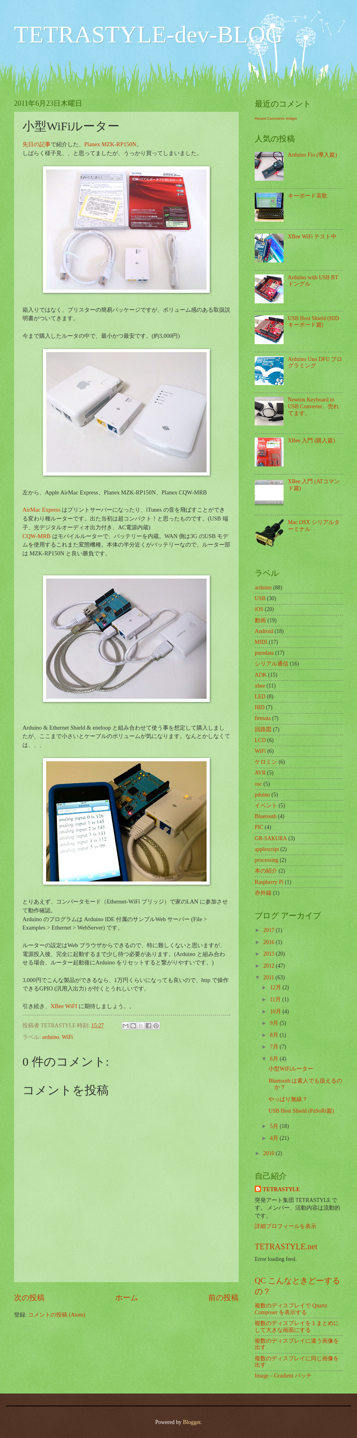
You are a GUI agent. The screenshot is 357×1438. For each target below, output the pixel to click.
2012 (269, 966)
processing (266, 860)
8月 (275, 1035)
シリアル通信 (271, 664)
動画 (260, 620)
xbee (260, 686)
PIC (259, 827)
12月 (276, 987)
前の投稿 (223, 1297)
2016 (269, 942)
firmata (263, 718)
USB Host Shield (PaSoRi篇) (301, 1111)
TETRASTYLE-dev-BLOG (148, 34)
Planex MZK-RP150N (110, 144)
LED (260, 697)
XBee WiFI (64, 1006)
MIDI (261, 642)
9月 (275, 1023)
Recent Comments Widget (276, 119)
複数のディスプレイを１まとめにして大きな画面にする (297, 1326)
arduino (50, 1037)
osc (258, 784)
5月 (275, 1126)
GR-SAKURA (271, 838)
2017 (269, 930)
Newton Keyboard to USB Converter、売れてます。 (313, 406)
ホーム (126, 1297)
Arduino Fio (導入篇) (312, 155)
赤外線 (263, 893)
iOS (259, 609)
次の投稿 (29, 1297)
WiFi (67, 1037)
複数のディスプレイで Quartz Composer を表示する (291, 1309)
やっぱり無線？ (288, 1099)
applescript (267, 849)
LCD (260, 740)
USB (260, 598)
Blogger (192, 1422)
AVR (260, 773)
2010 (269, 1153)
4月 (275, 1138)
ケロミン (266, 762)
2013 (269, 954)
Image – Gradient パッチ (283, 1376)
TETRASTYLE (281, 1189)
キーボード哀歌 (307, 196)
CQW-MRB (36, 536)
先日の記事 (36, 144)
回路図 (263, 729)
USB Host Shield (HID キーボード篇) (313, 321)
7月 (275, 1047)
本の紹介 (266, 871)
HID (260, 707)
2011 (269, 977)
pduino (262, 795)
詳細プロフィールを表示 (285, 1226)
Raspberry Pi (269, 882)
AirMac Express (41, 509)
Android (264, 631)
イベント (266, 806)
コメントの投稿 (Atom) (56, 1315)
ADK (261, 675)
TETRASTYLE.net (286, 1246)
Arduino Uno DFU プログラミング (315, 362)
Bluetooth (265, 816)
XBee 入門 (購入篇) (311, 441)
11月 (276, 999)
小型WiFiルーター (290, 1069)
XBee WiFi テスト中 (312, 237)
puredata (264, 653)
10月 (276, 1011)
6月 (275, 1059)
